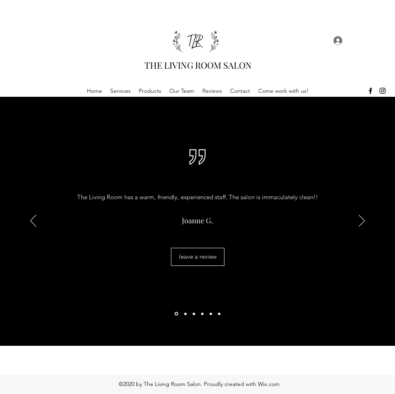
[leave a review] (197, 257)
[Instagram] (383, 91)
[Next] (362, 221)
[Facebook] (370, 91)
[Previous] (33, 221)
